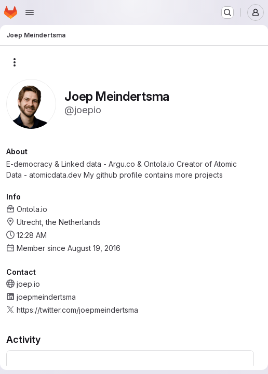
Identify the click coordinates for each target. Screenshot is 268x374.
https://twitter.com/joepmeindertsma (77, 309)
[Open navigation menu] (29, 12)
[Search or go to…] (227, 12)
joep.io (28, 283)
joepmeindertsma (46, 296)
